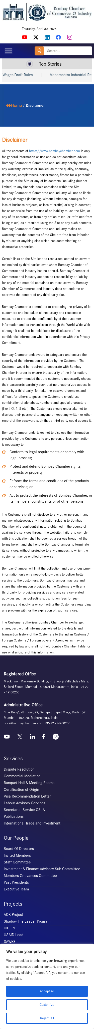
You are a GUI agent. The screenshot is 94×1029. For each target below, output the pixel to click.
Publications (14, 816)
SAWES (10, 941)
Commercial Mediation (22, 776)
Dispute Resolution (19, 769)
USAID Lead (13, 935)
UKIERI (9, 928)
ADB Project (13, 914)
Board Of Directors (19, 848)
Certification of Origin (21, 789)
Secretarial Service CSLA (24, 810)
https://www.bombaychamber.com (54, 151)
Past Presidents (16, 882)
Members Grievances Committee (30, 875)
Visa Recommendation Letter (27, 796)
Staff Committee (17, 862)
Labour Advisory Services (24, 803)
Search (39, 50)
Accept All (47, 991)
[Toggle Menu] (9, 50)
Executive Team (16, 889)
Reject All (47, 1018)
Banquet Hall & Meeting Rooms (29, 783)
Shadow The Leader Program (27, 921)
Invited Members (17, 855)
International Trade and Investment (32, 823)
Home (14, 105)
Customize (47, 1005)
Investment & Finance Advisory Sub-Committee (42, 869)
